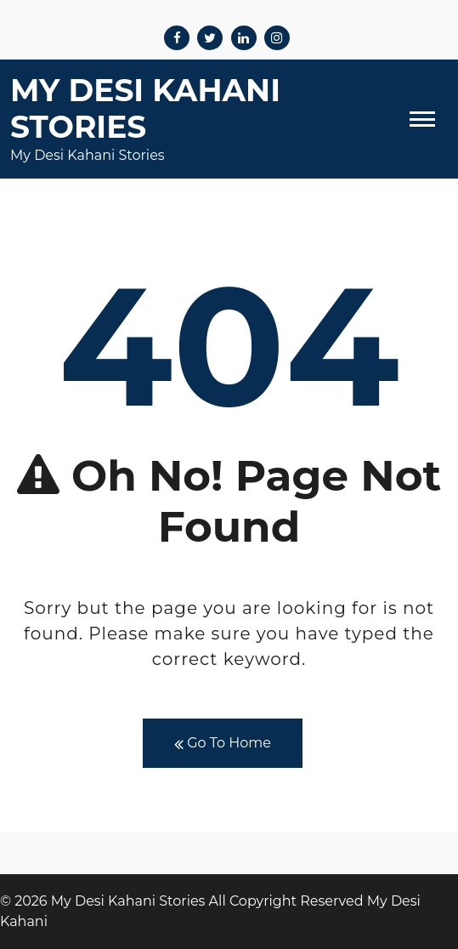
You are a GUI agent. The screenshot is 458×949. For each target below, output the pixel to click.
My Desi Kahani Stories (145, 108)
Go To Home (222, 744)
